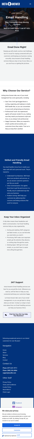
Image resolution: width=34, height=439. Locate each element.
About (4, 352)
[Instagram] (17, 407)
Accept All (17, 425)
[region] (17, 423)
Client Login (6, 392)
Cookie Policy (7, 387)
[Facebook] (17, 403)
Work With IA (7, 389)
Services (5, 355)
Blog (4, 357)
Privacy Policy (7, 382)
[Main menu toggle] (30, 4)
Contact (5, 360)
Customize (17, 430)
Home (4, 350)
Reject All (17, 435)
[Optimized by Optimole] (9, 436)
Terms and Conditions (9, 385)
